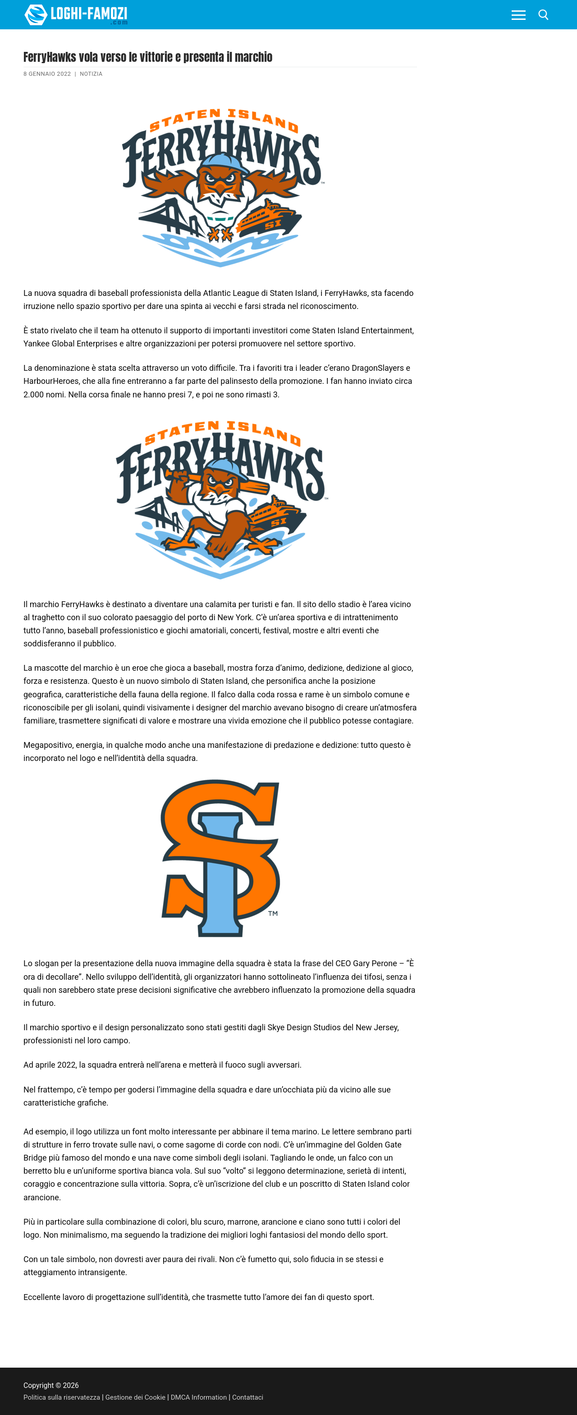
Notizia (92, 73)
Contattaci (257, 1396)
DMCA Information (206, 1396)
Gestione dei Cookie (140, 1396)
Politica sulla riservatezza (63, 1396)
